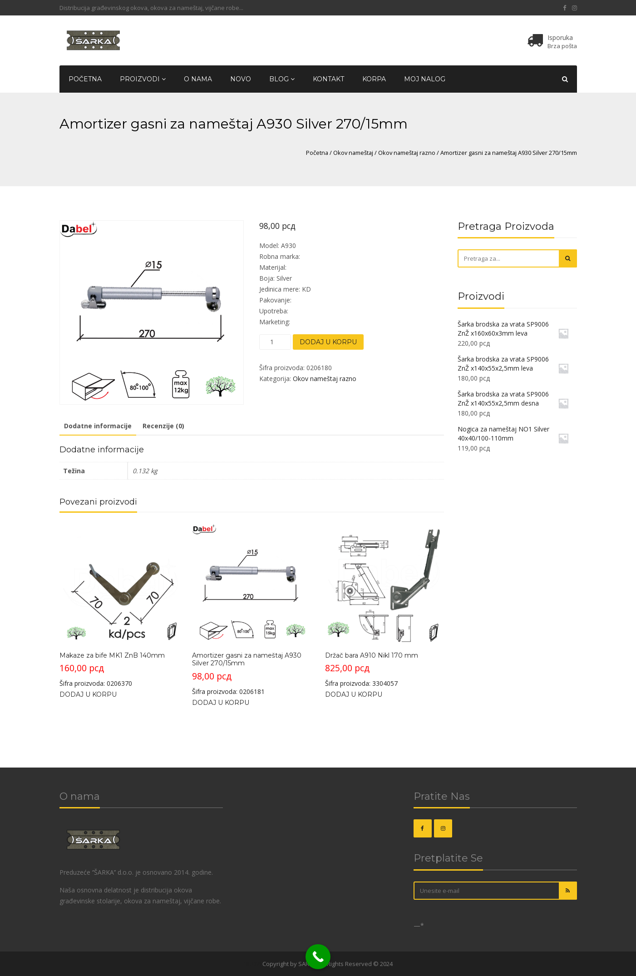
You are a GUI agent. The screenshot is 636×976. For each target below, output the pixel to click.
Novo (240, 79)
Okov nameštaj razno (406, 153)
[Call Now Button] (318, 956)
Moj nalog (424, 79)
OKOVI (252, 964)
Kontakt (328, 79)
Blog (282, 79)
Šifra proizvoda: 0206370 (118, 606)
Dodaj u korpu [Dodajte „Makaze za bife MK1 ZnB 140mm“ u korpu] (88, 694)
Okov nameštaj (353, 153)
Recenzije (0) (163, 425)
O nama (198, 79)
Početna (85, 79)
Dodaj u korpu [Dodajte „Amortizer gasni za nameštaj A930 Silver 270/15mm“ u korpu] (220, 702)
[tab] (97, 426)
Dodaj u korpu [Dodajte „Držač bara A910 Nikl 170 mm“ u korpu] (353, 694)
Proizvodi (143, 79)
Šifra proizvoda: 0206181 (251, 609)
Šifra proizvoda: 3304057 (384, 606)
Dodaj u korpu (328, 342)
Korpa (374, 79)
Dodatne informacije (98, 425)
